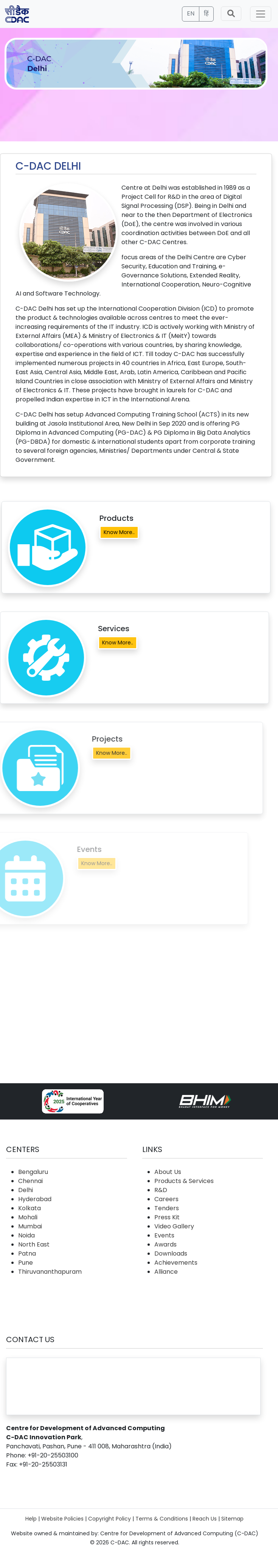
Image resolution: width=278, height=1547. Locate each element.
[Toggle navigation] (260, 14)
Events (164, 1235)
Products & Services (184, 1181)
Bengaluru (33, 1172)
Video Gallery (174, 1226)
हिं (206, 13)
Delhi (25, 1190)
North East (34, 1244)
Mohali (27, 1217)
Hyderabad (34, 1199)
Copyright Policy (109, 1518)
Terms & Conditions (161, 1518)
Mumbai (30, 1226)
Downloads (170, 1253)
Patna (27, 1253)
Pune (25, 1262)
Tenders (166, 1208)
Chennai (30, 1181)
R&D (160, 1190)
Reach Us (205, 1518)
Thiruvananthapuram (50, 1271)
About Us (167, 1172)
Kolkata (29, 1208)
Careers (166, 1199)
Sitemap (232, 1518)
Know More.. (119, 532)
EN (190, 13)
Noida (26, 1235)
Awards (165, 1244)
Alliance (166, 1271)
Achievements (175, 1262)
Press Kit (167, 1217)
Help (31, 1518)
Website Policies (62, 1518)
